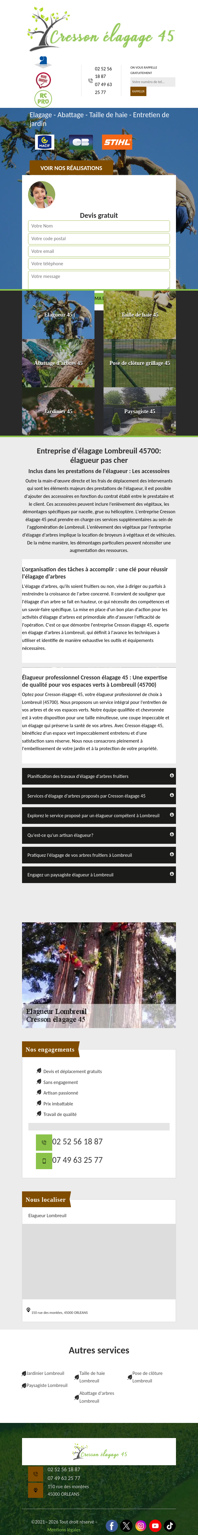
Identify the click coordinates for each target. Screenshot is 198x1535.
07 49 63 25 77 (103, 88)
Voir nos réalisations (71, 168)
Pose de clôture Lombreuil (148, 1377)
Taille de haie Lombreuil (92, 1377)
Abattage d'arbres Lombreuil (96, 1397)
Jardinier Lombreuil (45, 1373)
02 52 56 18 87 (103, 72)
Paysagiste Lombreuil (47, 1385)
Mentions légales (64, 1530)
